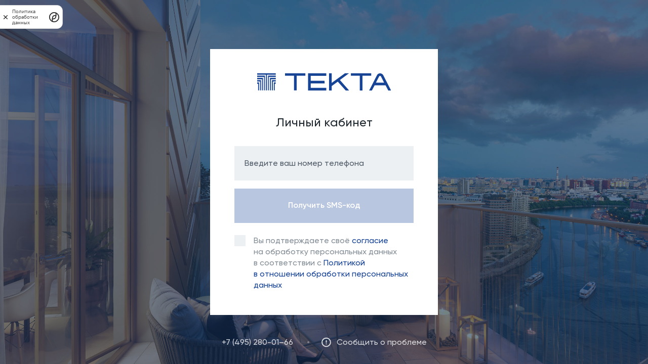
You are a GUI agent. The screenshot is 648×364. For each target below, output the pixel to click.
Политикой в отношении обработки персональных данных (331, 274)
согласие (370, 240)
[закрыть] (6, 17)
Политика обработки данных (25, 17)
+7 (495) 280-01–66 (257, 342)
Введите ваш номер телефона (304, 163)
